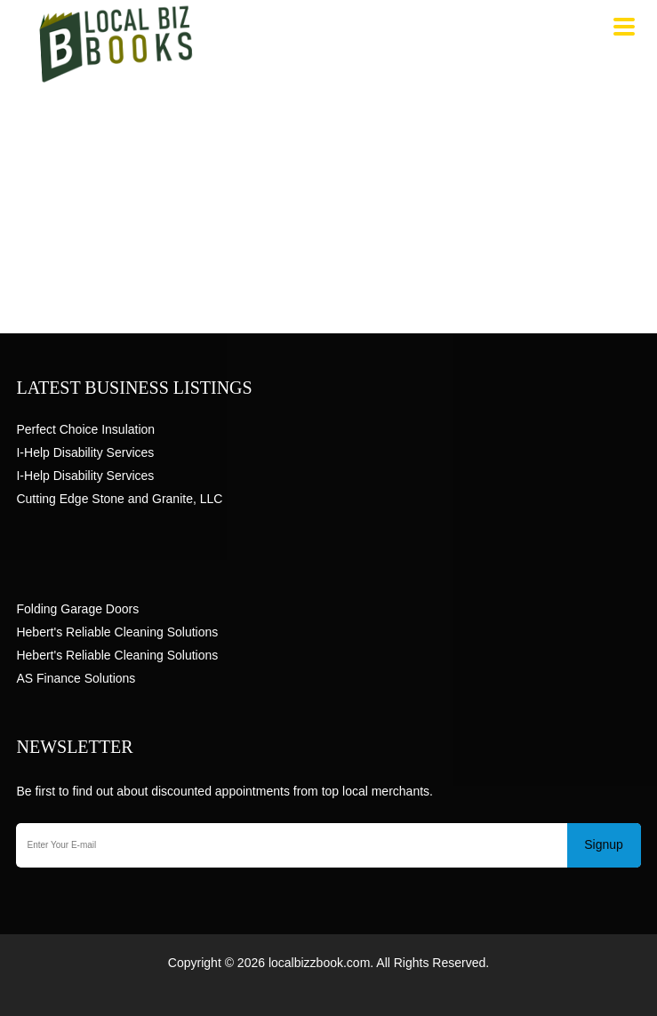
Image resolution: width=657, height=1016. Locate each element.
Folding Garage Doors (77, 609)
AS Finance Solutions (75, 678)
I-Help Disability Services (85, 452)
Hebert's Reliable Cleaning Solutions (117, 632)
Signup (603, 844)
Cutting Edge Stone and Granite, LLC (119, 499)
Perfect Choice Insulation (85, 429)
